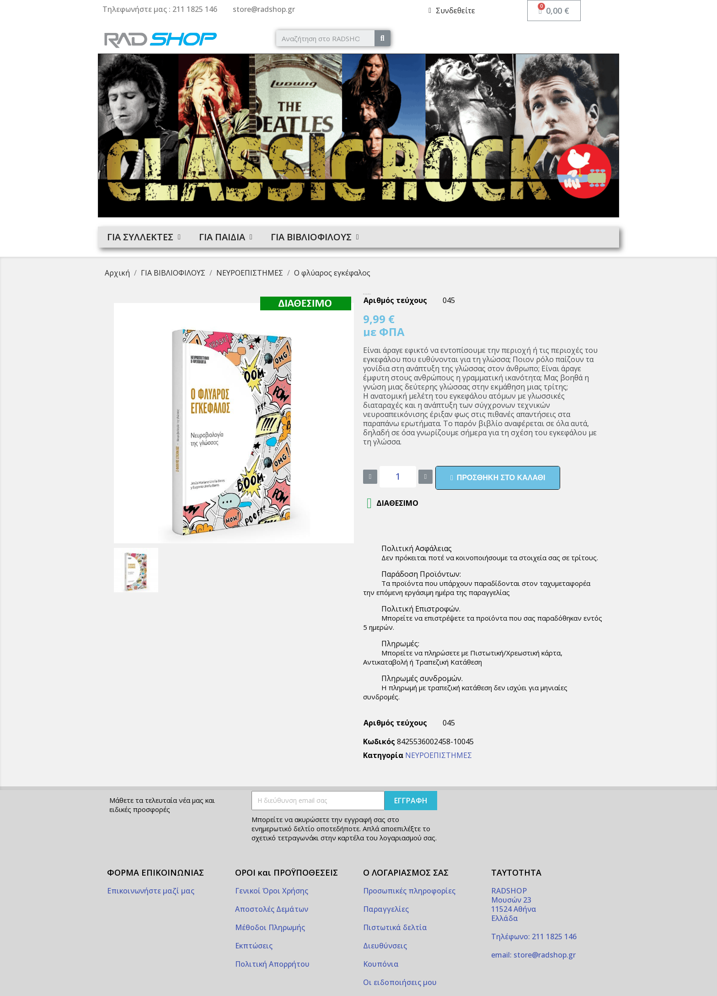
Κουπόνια (381, 964)
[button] (498, 477)
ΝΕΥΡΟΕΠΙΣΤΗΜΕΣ (438, 755)
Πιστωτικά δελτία (395, 927)
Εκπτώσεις (254, 946)
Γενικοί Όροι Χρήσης (271, 891)
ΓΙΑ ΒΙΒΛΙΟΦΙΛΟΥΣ (315, 237)
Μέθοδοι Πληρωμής (270, 927)
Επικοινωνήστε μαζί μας (150, 891)
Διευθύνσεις (385, 946)
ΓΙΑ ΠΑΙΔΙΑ (225, 237)
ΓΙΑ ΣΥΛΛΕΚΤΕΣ (144, 237)
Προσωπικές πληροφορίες (409, 891)
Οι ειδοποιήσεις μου (400, 982)
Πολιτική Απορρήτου (272, 964)
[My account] (451, 10)
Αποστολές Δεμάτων (271, 909)
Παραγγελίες (386, 909)
